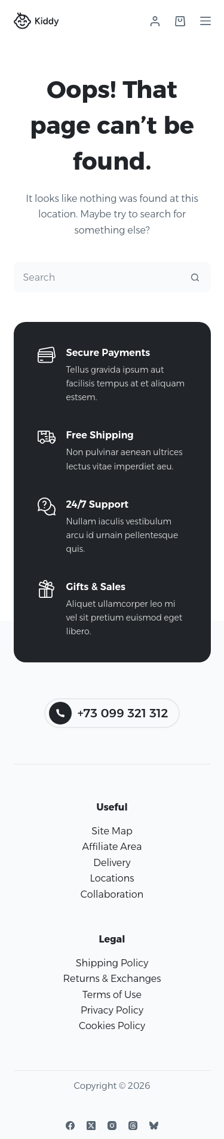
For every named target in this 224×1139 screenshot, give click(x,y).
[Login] (155, 21)
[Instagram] (112, 1125)
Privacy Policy (112, 1010)
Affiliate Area (112, 846)
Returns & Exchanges (112, 978)
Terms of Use (112, 994)
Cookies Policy (112, 1025)
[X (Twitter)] (91, 1125)
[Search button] (195, 277)
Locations (112, 878)
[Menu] (205, 21)
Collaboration (112, 894)
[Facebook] (70, 1125)
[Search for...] (97, 277)
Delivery (111, 862)
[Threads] (132, 1125)
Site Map (112, 831)
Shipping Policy (112, 963)
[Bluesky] (153, 1125)
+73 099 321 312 (108, 713)
